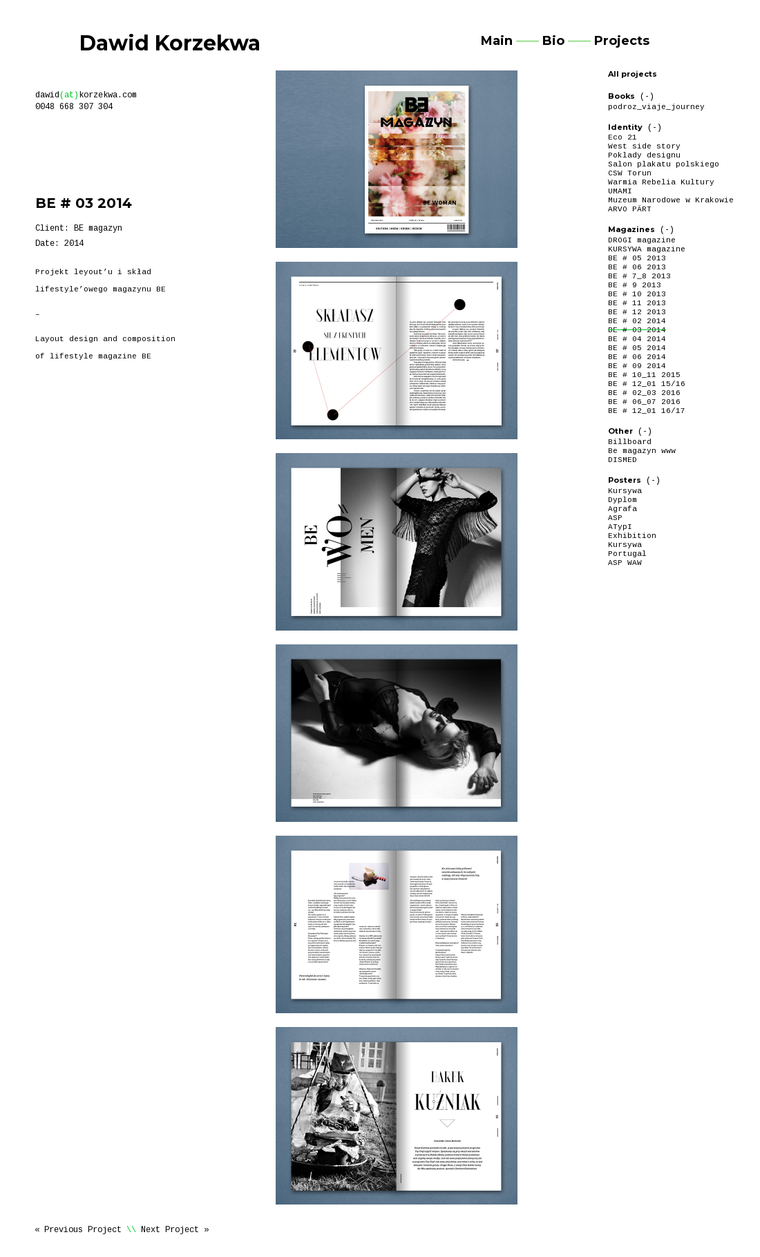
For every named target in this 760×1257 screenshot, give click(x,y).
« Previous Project (78, 1230)
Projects (621, 40)
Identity (625, 127)
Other (620, 431)
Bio (553, 40)
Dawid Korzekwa (169, 43)
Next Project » (175, 1230)
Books (621, 96)
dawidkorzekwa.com (86, 95)
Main (497, 40)
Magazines (631, 229)
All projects (632, 74)
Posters (624, 480)
